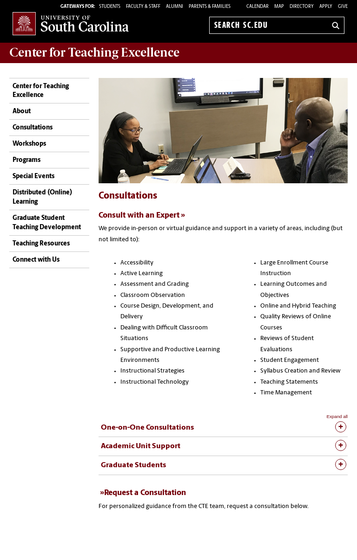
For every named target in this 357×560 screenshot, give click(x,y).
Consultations (33, 127)
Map (279, 6)
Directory (302, 6)
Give (343, 6)
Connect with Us (36, 260)
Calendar (257, 6)
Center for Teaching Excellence (41, 91)
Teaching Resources (41, 243)
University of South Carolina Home (71, 23)
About (22, 111)
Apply (325, 6)
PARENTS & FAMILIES (210, 6)
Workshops (29, 144)
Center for (94, 52)
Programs (26, 160)
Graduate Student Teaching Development (47, 223)
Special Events (33, 176)
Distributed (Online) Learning (42, 197)
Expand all (337, 416)
